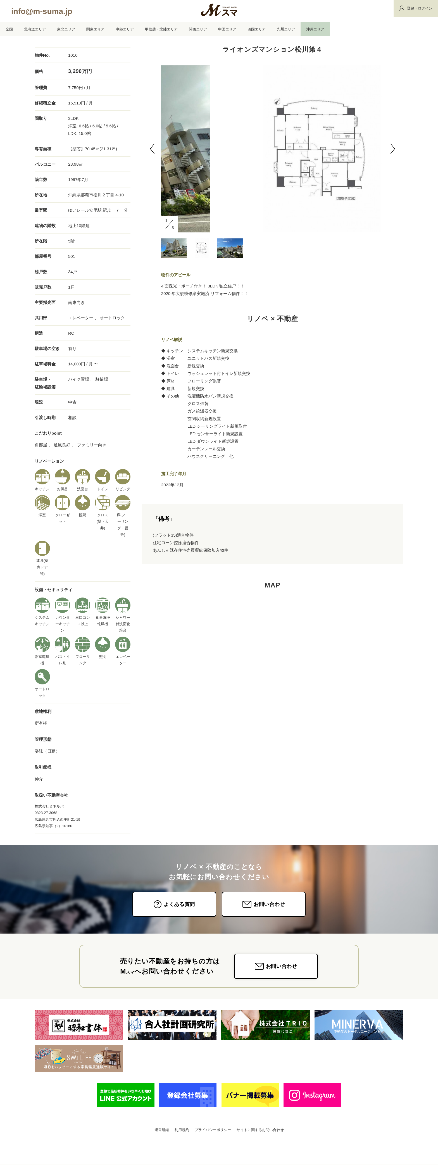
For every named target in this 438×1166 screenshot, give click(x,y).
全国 (9, 29)
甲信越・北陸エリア (161, 29)
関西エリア (198, 29)
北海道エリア (35, 29)
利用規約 (182, 1130)
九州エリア (286, 29)
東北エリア (66, 29)
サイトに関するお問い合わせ (260, 1130)
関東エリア (95, 29)
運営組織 (161, 1130)
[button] (152, 148)
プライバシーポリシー (213, 1130)
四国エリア (256, 29)
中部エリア (125, 29)
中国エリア (227, 29)
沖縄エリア (315, 29)
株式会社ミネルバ (49, 806)
